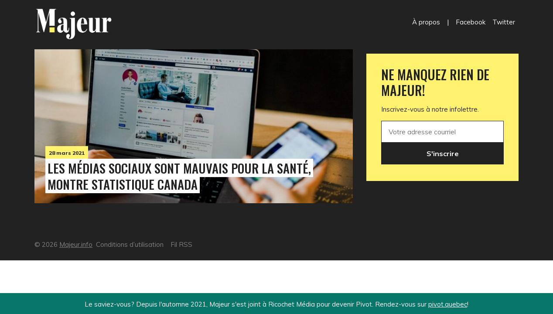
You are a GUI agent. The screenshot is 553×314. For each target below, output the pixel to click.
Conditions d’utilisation (130, 244)
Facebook (470, 22)
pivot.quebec (447, 304)
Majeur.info (75, 244)
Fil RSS (181, 244)
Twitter (503, 22)
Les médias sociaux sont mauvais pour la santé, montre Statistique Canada (179, 176)
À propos (426, 22)
